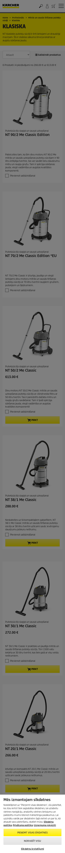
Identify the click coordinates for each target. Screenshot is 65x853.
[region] (32, 824)
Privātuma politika (23, 825)
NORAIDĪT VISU (32, 840)
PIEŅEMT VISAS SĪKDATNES (32, 832)
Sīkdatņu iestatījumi (32, 848)
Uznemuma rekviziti (45, 825)
